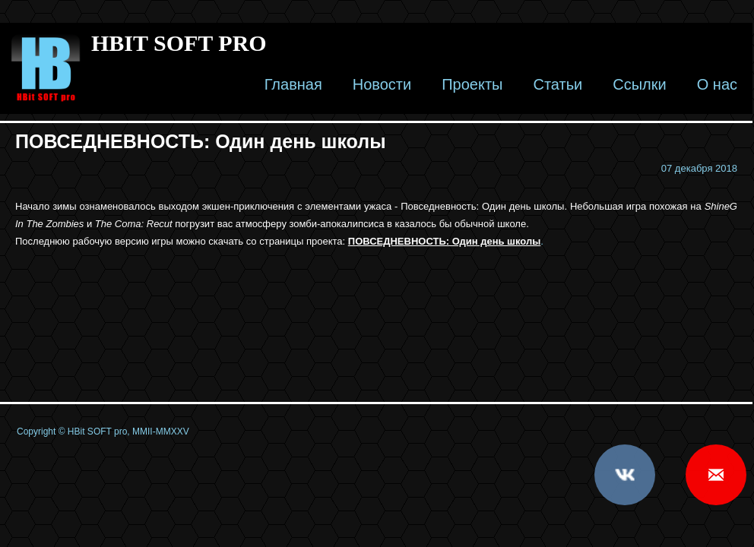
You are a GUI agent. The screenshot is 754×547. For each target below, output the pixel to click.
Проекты (472, 84)
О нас (717, 84)
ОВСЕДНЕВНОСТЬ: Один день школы (447, 241)
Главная (293, 84)
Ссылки (639, 84)
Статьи (557, 84)
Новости (382, 84)
